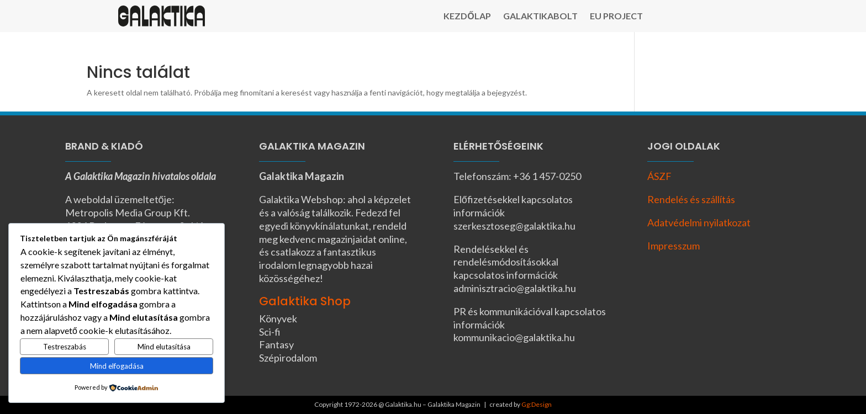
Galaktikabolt (540, 16)
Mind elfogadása (117, 366)
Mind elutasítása (164, 346)
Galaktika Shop (305, 301)
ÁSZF (659, 176)
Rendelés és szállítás (691, 199)
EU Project (616, 16)
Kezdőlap (466, 16)
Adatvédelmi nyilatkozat (699, 222)
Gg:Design (536, 404)
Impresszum (673, 246)
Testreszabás (64, 346)
